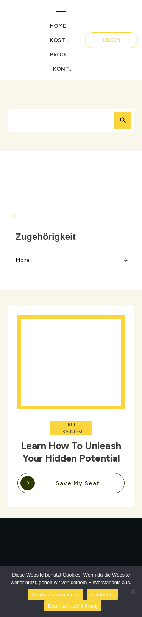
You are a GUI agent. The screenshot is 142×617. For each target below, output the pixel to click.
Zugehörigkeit (46, 237)
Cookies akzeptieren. (56, 594)
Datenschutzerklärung (73, 606)
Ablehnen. (102, 594)
